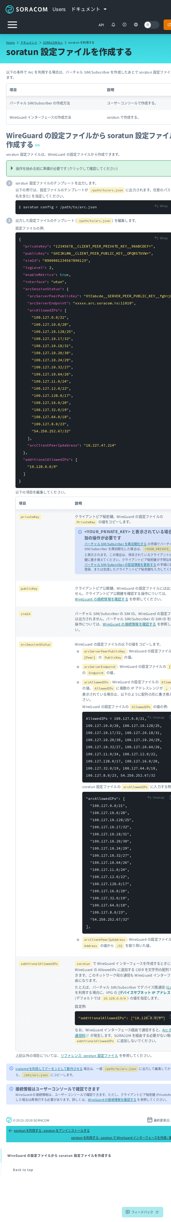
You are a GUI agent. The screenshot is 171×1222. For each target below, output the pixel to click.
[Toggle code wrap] (161, 206)
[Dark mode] (151, 25)
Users (59, 9)
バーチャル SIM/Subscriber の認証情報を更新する (120, 564)
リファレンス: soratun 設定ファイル (89, 1055)
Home (10, 42)
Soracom (26, 9)
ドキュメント (28, 42)
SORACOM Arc (53, 42)
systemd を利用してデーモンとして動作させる (49, 1068)
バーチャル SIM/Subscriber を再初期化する (115, 543)
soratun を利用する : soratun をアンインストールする (49, 1130)
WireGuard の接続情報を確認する (101, 598)
